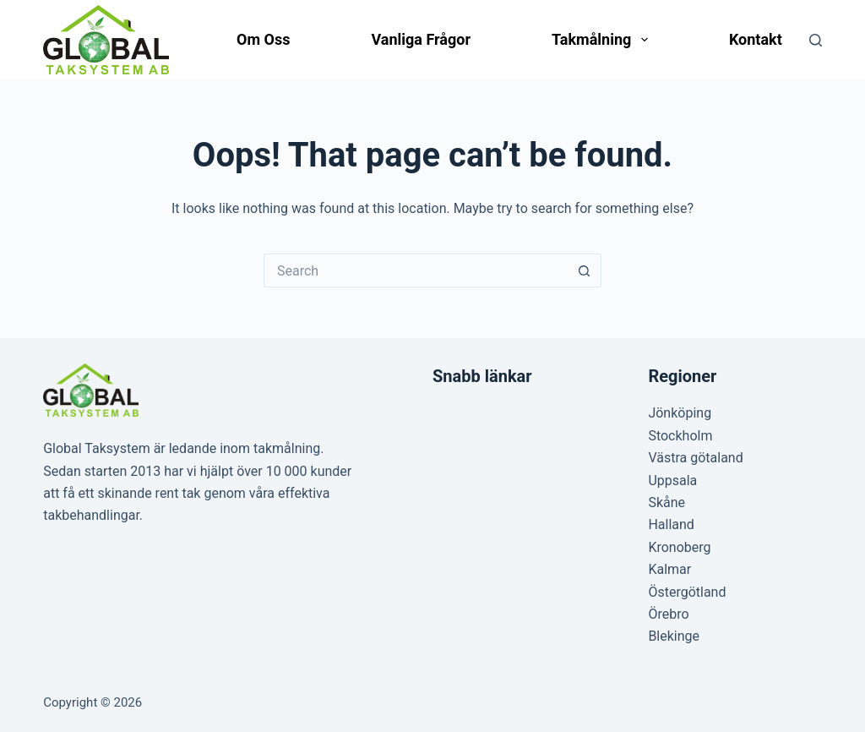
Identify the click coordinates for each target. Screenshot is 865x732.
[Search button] (584, 270)
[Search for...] (416, 270)
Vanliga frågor (421, 39)
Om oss (263, 39)
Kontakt (755, 39)
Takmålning (603, 40)
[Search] (815, 40)
